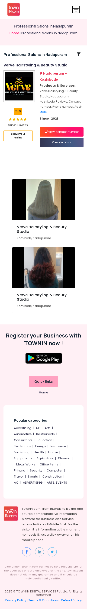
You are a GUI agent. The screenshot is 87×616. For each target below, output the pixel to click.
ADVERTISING (32, 489)
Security (36, 477)
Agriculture (45, 465)
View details (61, 146)
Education (44, 447)
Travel (18, 483)
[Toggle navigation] (76, 9)
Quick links (43, 388)
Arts (48, 435)
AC (38, 435)
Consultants (23, 447)
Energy (40, 453)
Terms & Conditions (44, 607)
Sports (33, 483)
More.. (44, 115)
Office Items (49, 471)
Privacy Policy (15, 607)
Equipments (23, 465)
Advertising (22, 435)
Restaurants (45, 441)
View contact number (62, 135)
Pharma (64, 465)
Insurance (58, 453)
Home (14, 33)
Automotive (23, 441)
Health (39, 459)
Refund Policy (71, 607)
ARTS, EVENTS (57, 489)
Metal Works (25, 471)
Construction (52, 483)
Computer (55, 477)
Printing (20, 477)
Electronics (22, 453)
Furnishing (21, 459)
